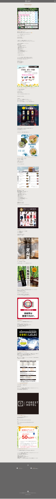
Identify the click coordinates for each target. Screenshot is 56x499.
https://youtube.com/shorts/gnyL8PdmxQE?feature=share (25, 422)
